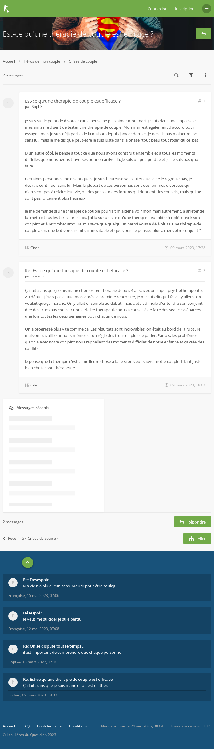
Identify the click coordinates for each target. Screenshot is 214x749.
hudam (38, 276)
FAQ (26, 726)
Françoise (16, 595)
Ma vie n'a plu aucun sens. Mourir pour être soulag (69, 586)
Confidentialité (49, 726)
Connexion (158, 8)
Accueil (9, 61)
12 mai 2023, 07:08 (43, 628)
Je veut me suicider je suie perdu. (52, 619)
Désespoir (32, 613)
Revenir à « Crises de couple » (31, 538)
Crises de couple (83, 61)
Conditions (78, 726)
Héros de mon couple (42, 61)
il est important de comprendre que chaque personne (72, 652)
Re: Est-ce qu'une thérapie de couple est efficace (68, 679)
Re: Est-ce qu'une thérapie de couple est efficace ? (76, 270)
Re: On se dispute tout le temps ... (54, 646)
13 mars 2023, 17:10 (39, 662)
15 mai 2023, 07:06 (43, 595)
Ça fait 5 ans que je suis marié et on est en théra (66, 685)
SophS (37, 106)
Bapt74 (14, 662)
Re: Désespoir (36, 579)
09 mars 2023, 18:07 (39, 695)
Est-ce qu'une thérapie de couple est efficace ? (78, 34)
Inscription (185, 8)
